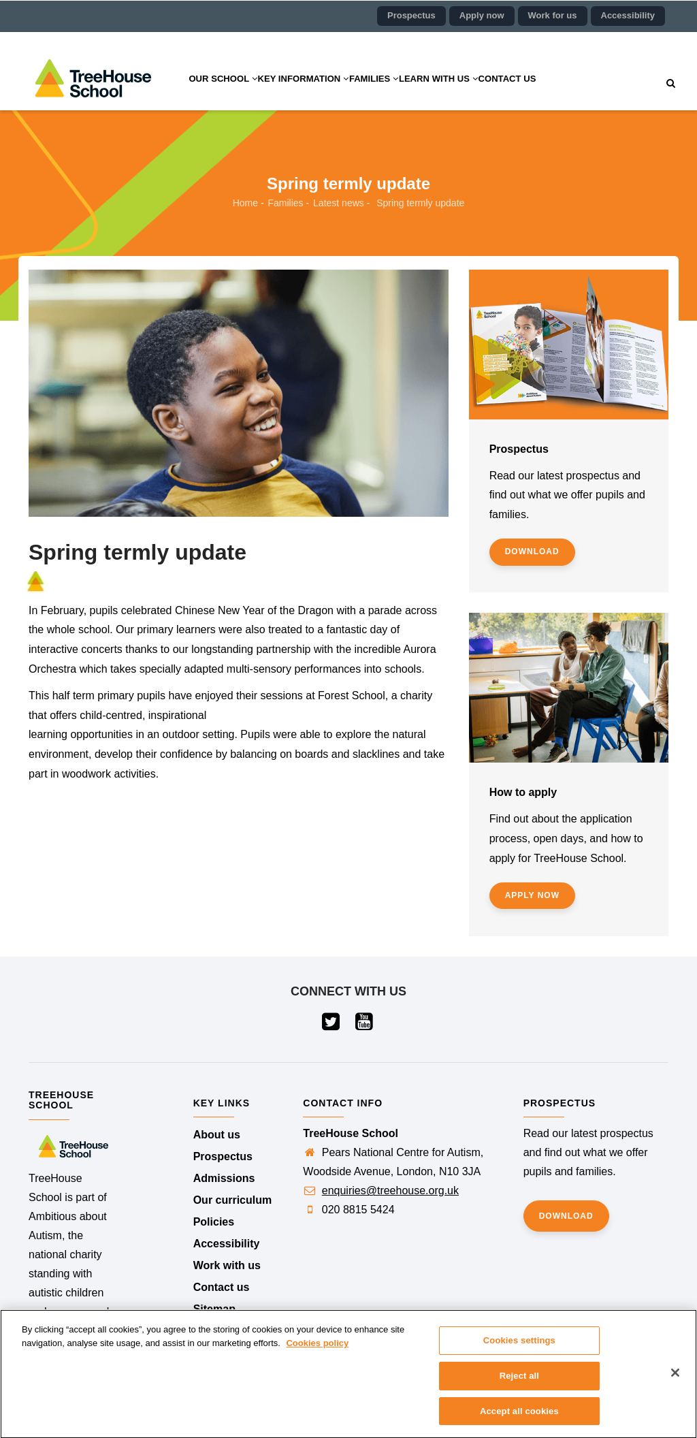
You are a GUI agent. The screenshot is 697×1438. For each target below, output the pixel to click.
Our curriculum (232, 1200)
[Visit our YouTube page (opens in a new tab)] (365, 1025)
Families (407, 95)
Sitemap (214, 1309)
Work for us (552, 15)
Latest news (338, 202)
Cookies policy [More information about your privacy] (317, 1352)
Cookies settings (519, 1349)
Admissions (224, 1178)
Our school (229, 95)
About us (216, 1134)
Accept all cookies (519, 1420)
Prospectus (411, 15)
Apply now (481, 15)
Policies (213, 1222)
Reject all (519, 1384)
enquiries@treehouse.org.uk (390, 1190)
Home (245, 202)
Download (532, 551)
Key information (324, 95)
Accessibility (628, 15)
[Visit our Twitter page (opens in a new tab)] (332, 1025)
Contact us (566, 95)
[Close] (675, 1381)
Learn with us (485, 95)
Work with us (227, 1265)
